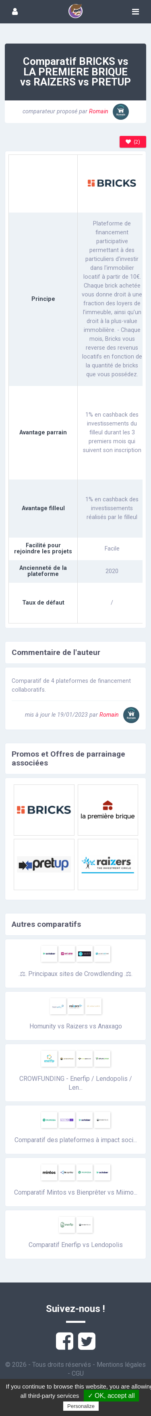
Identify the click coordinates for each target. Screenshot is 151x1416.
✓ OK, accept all (111, 1395)
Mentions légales (121, 1364)
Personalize (81, 1406)
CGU (78, 1373)
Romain (109, 111)
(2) (133, 142)
